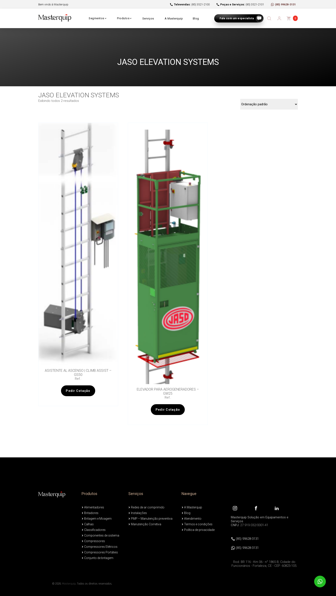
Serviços (148, 18)
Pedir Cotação (78, 391)
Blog (196, 18)
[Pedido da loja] (269, 104)
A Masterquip (174, 18)
